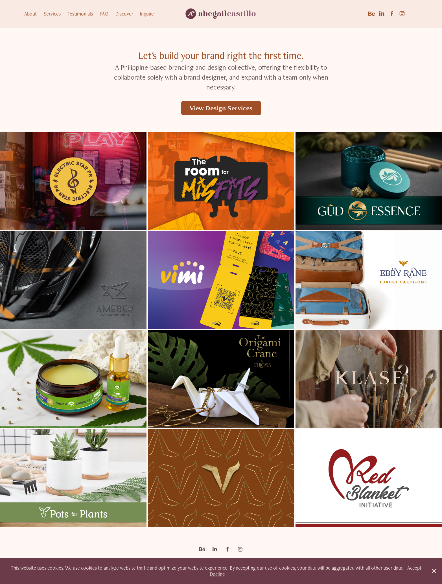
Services (52, 13)
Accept (414, 568)
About (30, 13)
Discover (124, 13)
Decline (217, 574)
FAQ (104, 13)
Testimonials (80, 13)
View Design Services (221, 108)
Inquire (147, 13)
